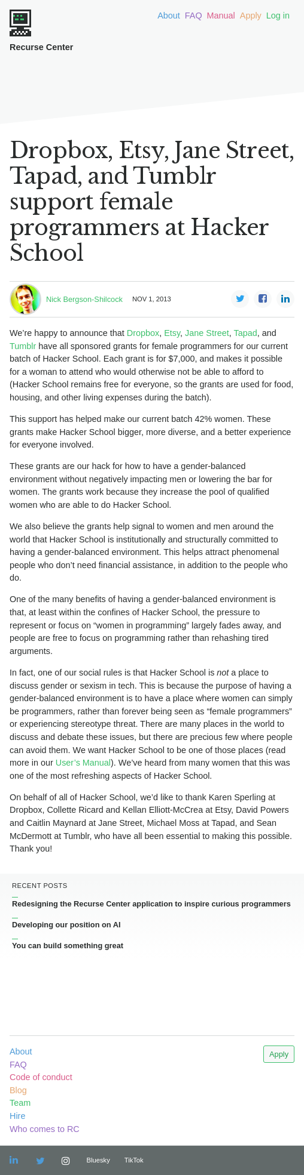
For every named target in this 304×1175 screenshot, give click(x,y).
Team (20, 1103)
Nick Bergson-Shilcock (84, 299)
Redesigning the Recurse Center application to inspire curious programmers (151, 903)
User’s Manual (83, 762)
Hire (17, 1116)
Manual (221, 15)
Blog (18, 1090)
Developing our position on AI (66, 924)
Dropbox (143, 333)
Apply (251, 15)
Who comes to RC (45, 1129)
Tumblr (23, 346)
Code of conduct (41, 1077)
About (168, 15)
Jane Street (207, 333)
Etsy (172, 333)
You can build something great (67, 945)
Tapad (245, 333)
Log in (278, 15)
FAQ (193, 15)
